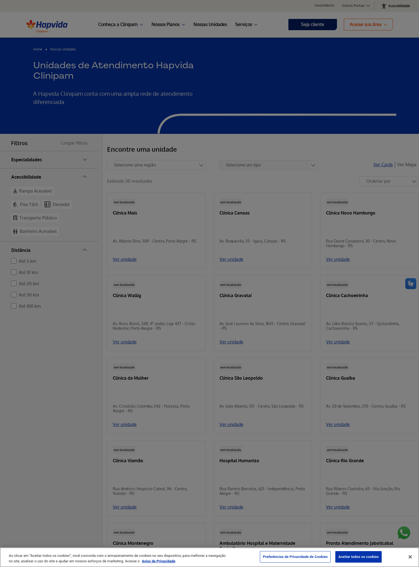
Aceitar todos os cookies (358, 557)
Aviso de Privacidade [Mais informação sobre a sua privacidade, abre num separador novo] (158, 561)
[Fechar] (410, 557)
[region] (209, 557)
